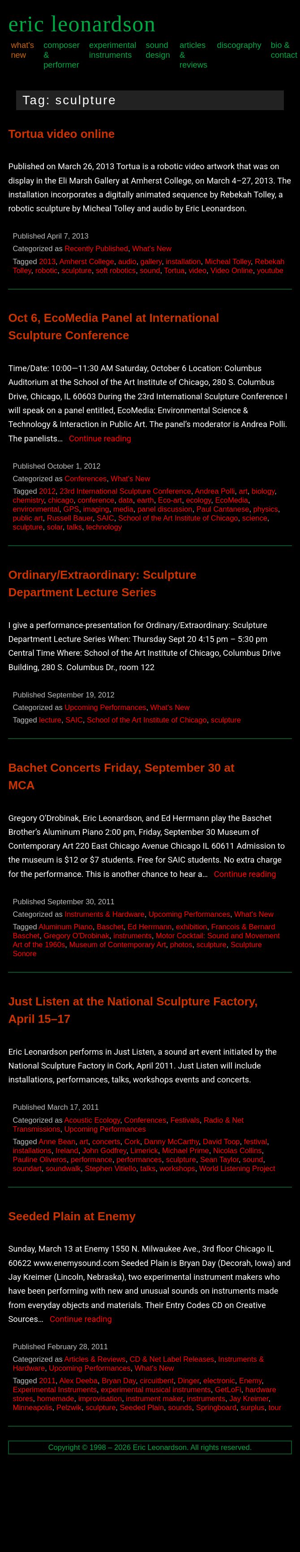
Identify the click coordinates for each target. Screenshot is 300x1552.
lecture (50, 720)
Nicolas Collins (237, 1150)
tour (275, 1407)
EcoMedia (231, 500)
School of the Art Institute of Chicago (178, 518)
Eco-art (170, 500)
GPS (71, 509)
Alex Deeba (78, 1381)
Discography (239, 45)
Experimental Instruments (112, 50)
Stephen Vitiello (110, 1168)
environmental (36, 509)
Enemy (250, 1381)
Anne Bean (57, 1141)
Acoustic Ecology (92, 1120)
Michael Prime (185, 1150)
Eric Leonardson (82, 23)
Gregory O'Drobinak (76, 936)
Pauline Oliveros (39, 1159)
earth (145, 500)
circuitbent (156, 1381)
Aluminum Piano (65, 927)
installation (183, 261)
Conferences (85, 479)
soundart (27, 1168)
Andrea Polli (215, 491)
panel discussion (164, 509)
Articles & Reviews (193, 54)
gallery (151, 261)
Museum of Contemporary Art (117, 945)
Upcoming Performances (105, 707)
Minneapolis (32, 1407)
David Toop (221, 1141)
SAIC (105, 518)
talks (74, 527)
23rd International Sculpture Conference (125, 491)
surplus (252, 1407)
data (126, 500)
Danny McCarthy (171, 1141)
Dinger (188, 1381)
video (198, 270)
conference (95, 500)
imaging (96, 509)
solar (55, 527)
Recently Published (96, 248)
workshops (177, 1168)
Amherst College (86, 261)
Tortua (174, 270)
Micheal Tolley (228, 261)
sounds (180, 1407)
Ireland (67, 1150)
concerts (106, 1141)
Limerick (144, 1150)
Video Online (231, 270)
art (243, 491)
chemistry (28, 500)
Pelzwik (68, 1407)
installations (32, 1150)
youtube (270, 270)
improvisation (100, 1398)
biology (263, 491)
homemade (55, 1398)
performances (139, 1159)
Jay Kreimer (248, 1398)
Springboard (216, 1407)
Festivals (184, 1120)
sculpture (77, 270)
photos (181, 945)
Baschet (110, 927)
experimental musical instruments (156, 1389)
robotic (46, 270)
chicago (60, 500)
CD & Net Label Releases (172, 1359)
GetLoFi (228, 1389)
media (123, 509)
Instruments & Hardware (104, 914)
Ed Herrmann (149, 927)
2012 (47, 491)
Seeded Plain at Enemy (72, 1216)
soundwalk (63, 1168)
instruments (132, 936)
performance (91, 1159)
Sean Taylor (219, 1159)
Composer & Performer (61, 54)
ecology (198, 500)
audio (127, 261)
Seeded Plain (142, 1407)
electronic (219, 1381)
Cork (132, 1141)
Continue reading (100, 438)
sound (150, 270)
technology (104, 527)
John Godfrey (104, 1150)
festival (255, 1141)
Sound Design (158, 50)
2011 (47, 1381)
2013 (47, 261)
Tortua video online (61, 134)
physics (265, 509)
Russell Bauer (70, 518)
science (254, 518)
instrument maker (154, 1398)
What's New (22, 50)
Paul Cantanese (223, 509)
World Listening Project (237, 1168)
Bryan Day (119, 1381)
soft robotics (116, 270)
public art (28, 518)
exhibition (191, 927)
